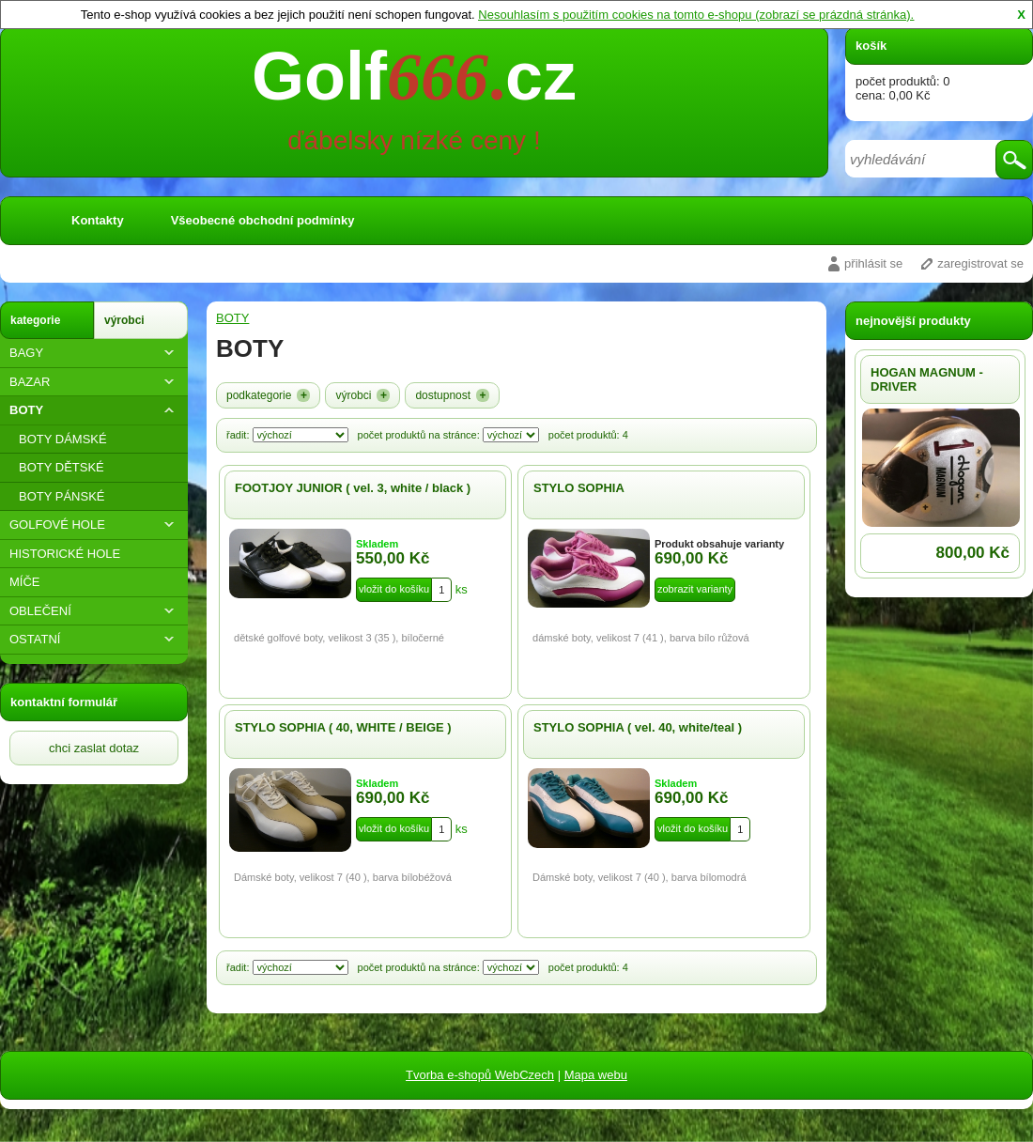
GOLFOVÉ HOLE (93, 524)
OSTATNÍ (93, 639)
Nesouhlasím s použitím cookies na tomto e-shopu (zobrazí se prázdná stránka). (696, 15)
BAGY (93, 353)
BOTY (93, 410)
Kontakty (97, 220)
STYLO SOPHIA (578, 488)
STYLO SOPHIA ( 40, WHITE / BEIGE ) (343, 727)
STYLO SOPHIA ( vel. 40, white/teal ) (637, 727)
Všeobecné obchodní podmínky (263, 220)
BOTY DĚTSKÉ (61, 467)
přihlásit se (873, 263)
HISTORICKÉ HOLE (64, 554)
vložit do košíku (394, 588)
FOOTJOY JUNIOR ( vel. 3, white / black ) (352, 488)
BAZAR (93, 382)
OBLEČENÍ (93, 611)
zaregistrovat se (980, 263)
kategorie (35, 320)
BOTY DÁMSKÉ (63, 439)
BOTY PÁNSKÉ (62, 496)
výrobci (124, 320)
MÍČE (24, 582)
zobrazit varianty (694, 588)
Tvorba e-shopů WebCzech (480, 1075)
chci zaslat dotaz (94, 748)
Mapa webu (595, 1075)
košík (871, 46)
